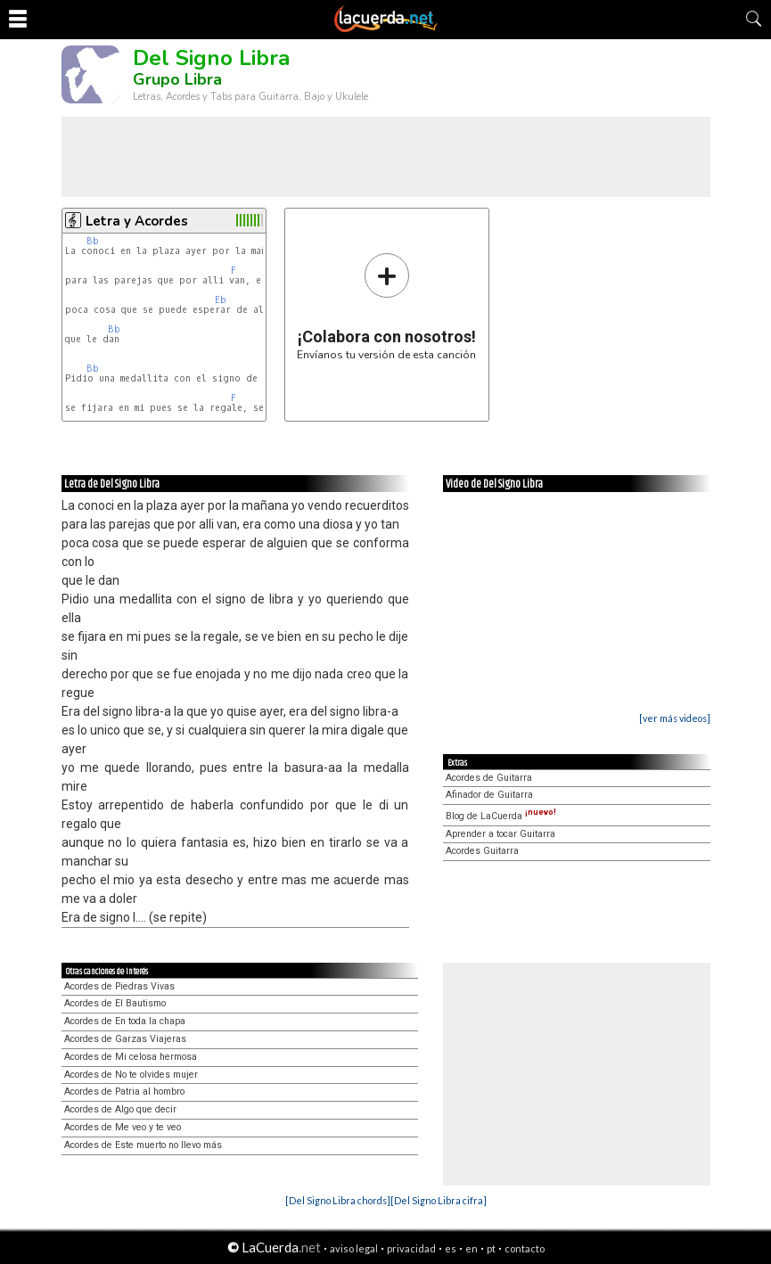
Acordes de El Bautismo (115, 1003)
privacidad (411, 1248)
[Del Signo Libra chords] (337, 1200)
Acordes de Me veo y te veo (122, 1127)
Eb (220, 300)
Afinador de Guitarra (489, 794)
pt (491, 1248)
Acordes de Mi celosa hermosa (130, 1057)
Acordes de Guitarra (489, 778)
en (471, 1248)
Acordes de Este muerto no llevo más (143, 1145)
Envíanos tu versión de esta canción (386, 306)
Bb (92, 241)
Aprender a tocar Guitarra (500, 834)
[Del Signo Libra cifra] (438, 1200)
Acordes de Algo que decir (120, 1109)
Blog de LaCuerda (501, 816)
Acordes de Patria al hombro (124, 1091)
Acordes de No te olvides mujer (131, 1074)
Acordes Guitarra (482, 851)
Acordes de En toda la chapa (124, 1021)
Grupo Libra (177, 79)
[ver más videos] (674, 718)
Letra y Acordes (137, 221)
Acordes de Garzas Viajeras (125, 1039)
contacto (524, 1248)
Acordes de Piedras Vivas (119, 986)
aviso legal (354, 1248)
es (450, 1248)
